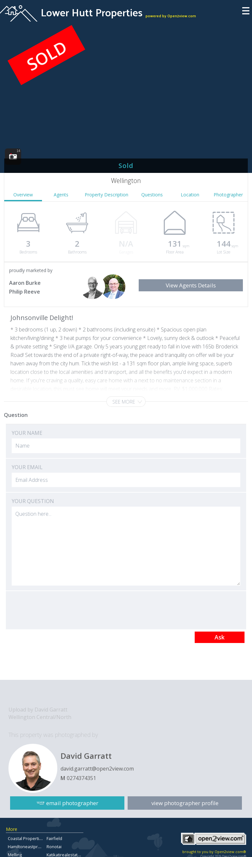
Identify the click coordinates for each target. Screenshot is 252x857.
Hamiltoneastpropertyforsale (36, 846)
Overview (23, 194)
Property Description (106, 194)
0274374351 (81, 778)
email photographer (72, 803)
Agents (61, 194)
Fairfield (54, 838)
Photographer (228, 194)
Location (190, 194)
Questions (152, 194)
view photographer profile (184, 803)
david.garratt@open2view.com (97, 768)
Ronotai (54, 846)
